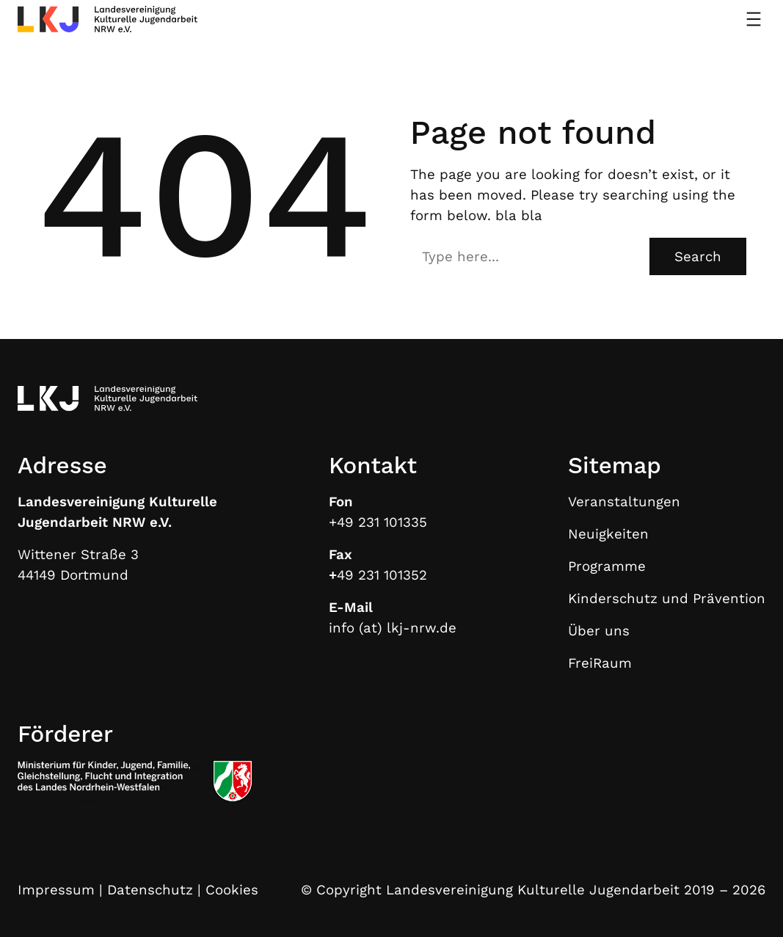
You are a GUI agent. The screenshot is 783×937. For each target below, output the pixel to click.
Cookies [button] (231, 890)
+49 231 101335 (378, 522)
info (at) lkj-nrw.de (392, 628)
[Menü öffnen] (753, 19)
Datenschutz (150, 890)
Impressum (56, 890)
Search (697, 257)
